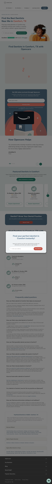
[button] (38, 248)
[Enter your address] (22, 248)
